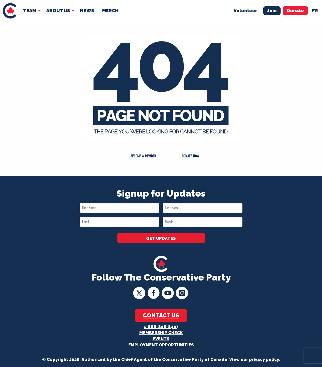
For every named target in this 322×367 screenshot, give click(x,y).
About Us (58, 10)
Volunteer (245, 10)
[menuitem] (9, 11)
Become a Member (143, 156)
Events (161, 338)
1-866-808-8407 (161, 326)
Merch (110, 10)
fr (315, 10)
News (87, 10)
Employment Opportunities (161, 345)
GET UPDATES (161, 238)
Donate (295, 10)
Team (29, 10)
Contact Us (161, 315)
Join (272, 10)
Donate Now (190, 156)
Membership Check (161, 332)
